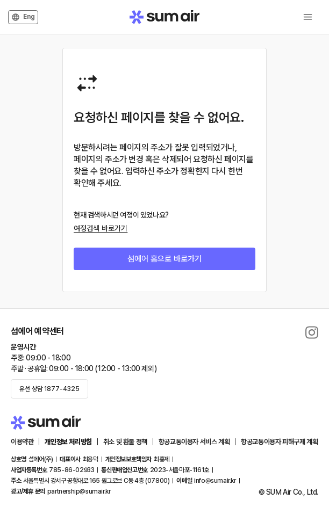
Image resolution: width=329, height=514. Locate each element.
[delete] (311, 332)
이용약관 (22, 442)
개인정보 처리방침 (68, 442)
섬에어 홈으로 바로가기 (164, 259)
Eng (23, 17)
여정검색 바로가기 (100, 228)
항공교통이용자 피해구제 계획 (279, 442)
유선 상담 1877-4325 (49, 389)
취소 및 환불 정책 (125, 442)
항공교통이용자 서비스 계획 (194, 442)
